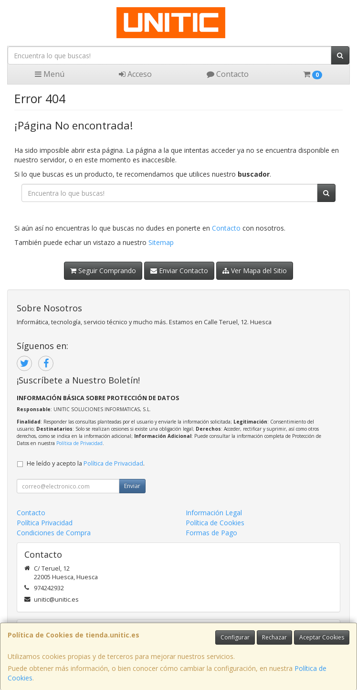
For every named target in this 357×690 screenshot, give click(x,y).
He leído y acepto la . (86, 463)
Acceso (135, 74)
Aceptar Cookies (321, 637)
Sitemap (161, 242)
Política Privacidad (45, 522)
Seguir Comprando (103, 270)
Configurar (235, 637)
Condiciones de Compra (54, 532)
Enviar (132, 486)
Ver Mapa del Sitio (254, 270)
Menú (49, 74)
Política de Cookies (215, 522)
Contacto (228, 74)
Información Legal (214, 512)
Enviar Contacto (179, 270)
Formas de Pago (211, 532)
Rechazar (274, 637)
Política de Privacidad (79, 443)
